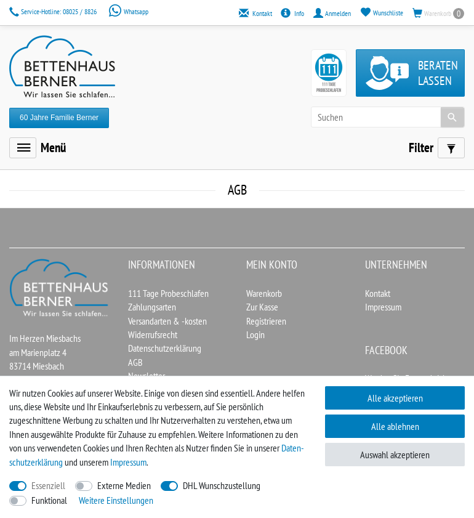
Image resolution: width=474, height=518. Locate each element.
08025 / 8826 (53, 11)
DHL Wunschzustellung (221, 485)
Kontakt (377, 293)
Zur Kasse (262, 307)
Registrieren (266, 321)
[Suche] (452, 117)
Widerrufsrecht (152, 334)
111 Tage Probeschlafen (168, 293)
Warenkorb (264, 293)
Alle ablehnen (395, 426)
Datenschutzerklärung (164, 348)
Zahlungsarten (152, 307)
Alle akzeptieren (395, 398)
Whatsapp (128, 11)
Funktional (49, 500)
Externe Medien (124, 485)
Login (255, 334)
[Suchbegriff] (388, 117)
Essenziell (48, 485)
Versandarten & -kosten (167, 321)
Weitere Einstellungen (116, 500)
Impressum (383, 307)
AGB (135, 362)
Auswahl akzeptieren (395, 454)
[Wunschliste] (382, 12)
